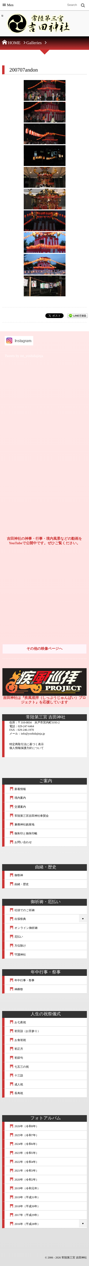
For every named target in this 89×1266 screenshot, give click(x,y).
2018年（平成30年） (24, 1206)
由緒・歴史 (19, 884)
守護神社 (17, 954)
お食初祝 (17, 1040)
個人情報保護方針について (26, 748)
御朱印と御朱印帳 (23, 833)
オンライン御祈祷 (23, 928)
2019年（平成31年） (24, 1197)
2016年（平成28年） (24, 1224)
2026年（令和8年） (24, 1126)
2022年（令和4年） (24, 1162)
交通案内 (17, 806)
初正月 (16, 1048)
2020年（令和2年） (24, 1179)
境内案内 (17, 797)
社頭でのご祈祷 (22, 910)
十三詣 (16, 1075)
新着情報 (17, 789)
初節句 (16, 1057)
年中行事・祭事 (21, 980)
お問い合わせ (20, 842)
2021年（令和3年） (24, 1170)
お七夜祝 (17, 1022)
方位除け (17, 945)
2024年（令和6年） (24, 1144)
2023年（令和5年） (24, 1153)
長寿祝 (16, 1093)
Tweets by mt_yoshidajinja (24, 356)
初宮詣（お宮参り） (24, 1031)
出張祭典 (17, 919)
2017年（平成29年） (24, 1215)
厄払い (16, 936)
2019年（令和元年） (24, 1188)
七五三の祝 (19, 1066)
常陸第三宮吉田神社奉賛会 (29, 815)
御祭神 (16, 875)
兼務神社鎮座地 (21, 824)
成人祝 (16, 1084)
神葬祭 (16, 989)
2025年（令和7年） (24, 1135)
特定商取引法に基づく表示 (26, 744)
